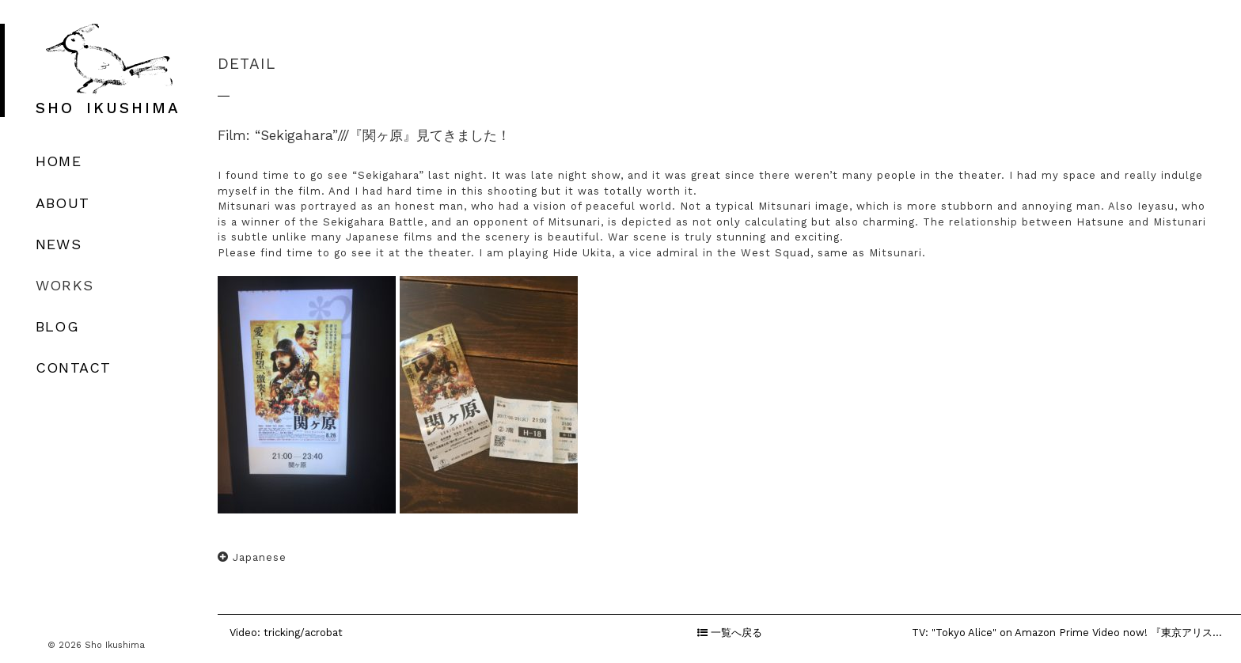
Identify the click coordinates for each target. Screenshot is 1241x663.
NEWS (59, 244)
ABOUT (62, 203)
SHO (108, 108)
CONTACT (73, 367)
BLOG (57, 326)
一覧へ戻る (729, 632)
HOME (59, 161)
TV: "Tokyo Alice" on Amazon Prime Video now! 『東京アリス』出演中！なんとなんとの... (1076, 632)
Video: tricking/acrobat (286, 632)
